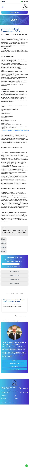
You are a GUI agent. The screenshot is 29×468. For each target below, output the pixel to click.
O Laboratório (3, 395)
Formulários (3, 398)
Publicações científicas (14, 363)
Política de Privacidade (5, 400)
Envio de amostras (3, 239)
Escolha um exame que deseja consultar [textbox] (11, 264)
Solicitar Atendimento (14, 12)
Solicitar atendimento (3, 251)
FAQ (15, 396)
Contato (16, 398)
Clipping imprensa (14, 366)
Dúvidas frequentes (3, 247)
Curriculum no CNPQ (14, 369)
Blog (15, 395)
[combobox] (11, 264)
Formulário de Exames (3, 243)
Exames (2, 396)
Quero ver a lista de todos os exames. (14, 266)
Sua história (14, 360)
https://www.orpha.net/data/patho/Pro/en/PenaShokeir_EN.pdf (16, 130)
